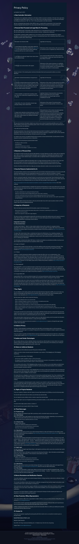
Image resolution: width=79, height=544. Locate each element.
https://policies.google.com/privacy (26, 249)
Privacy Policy (43, 534)
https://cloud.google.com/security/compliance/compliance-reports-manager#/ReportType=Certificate (35, 182)
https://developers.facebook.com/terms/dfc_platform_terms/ (46, 433)
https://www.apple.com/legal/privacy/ (30, 466)
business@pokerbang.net (32, 294)
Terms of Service (36, 534)
